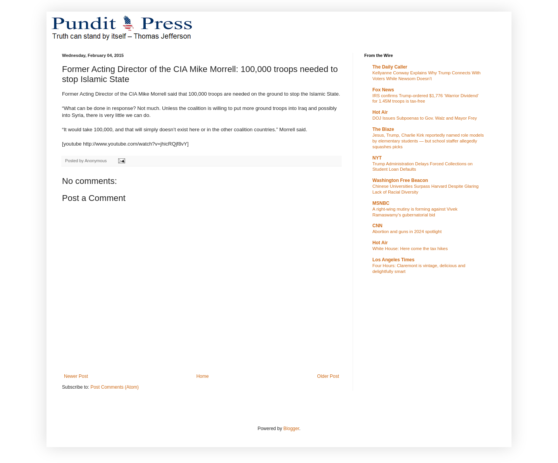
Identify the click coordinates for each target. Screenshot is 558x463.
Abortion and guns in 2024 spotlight (407, 231)
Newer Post (76, 376)
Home (202, 376)
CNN (377, 225)
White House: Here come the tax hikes (410, 248)
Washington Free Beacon (400, 180)
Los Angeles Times (393, 259)
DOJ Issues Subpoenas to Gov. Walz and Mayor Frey (424, 118)
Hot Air (380, 112)
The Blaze (383, 129)
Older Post (328, 376)
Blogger (291, 428)
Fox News (383, 90)
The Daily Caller (389, 67)
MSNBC (380, 203)
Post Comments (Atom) (114, 387)
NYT (377, 158)
